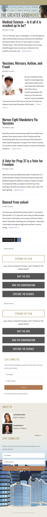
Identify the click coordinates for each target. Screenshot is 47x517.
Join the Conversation (23, 285)
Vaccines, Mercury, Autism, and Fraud (22, 64)
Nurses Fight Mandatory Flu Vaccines (20, 121)
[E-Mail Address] (23, 381)
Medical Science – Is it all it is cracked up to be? (21, 23)
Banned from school (15, 202)
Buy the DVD (23, 276)
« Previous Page (8, 240)
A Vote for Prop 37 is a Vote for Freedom (22, 162)
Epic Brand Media (30, 513)
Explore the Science (23, 294)
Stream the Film (23, 258)
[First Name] (23, 374)
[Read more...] (27, 51)
